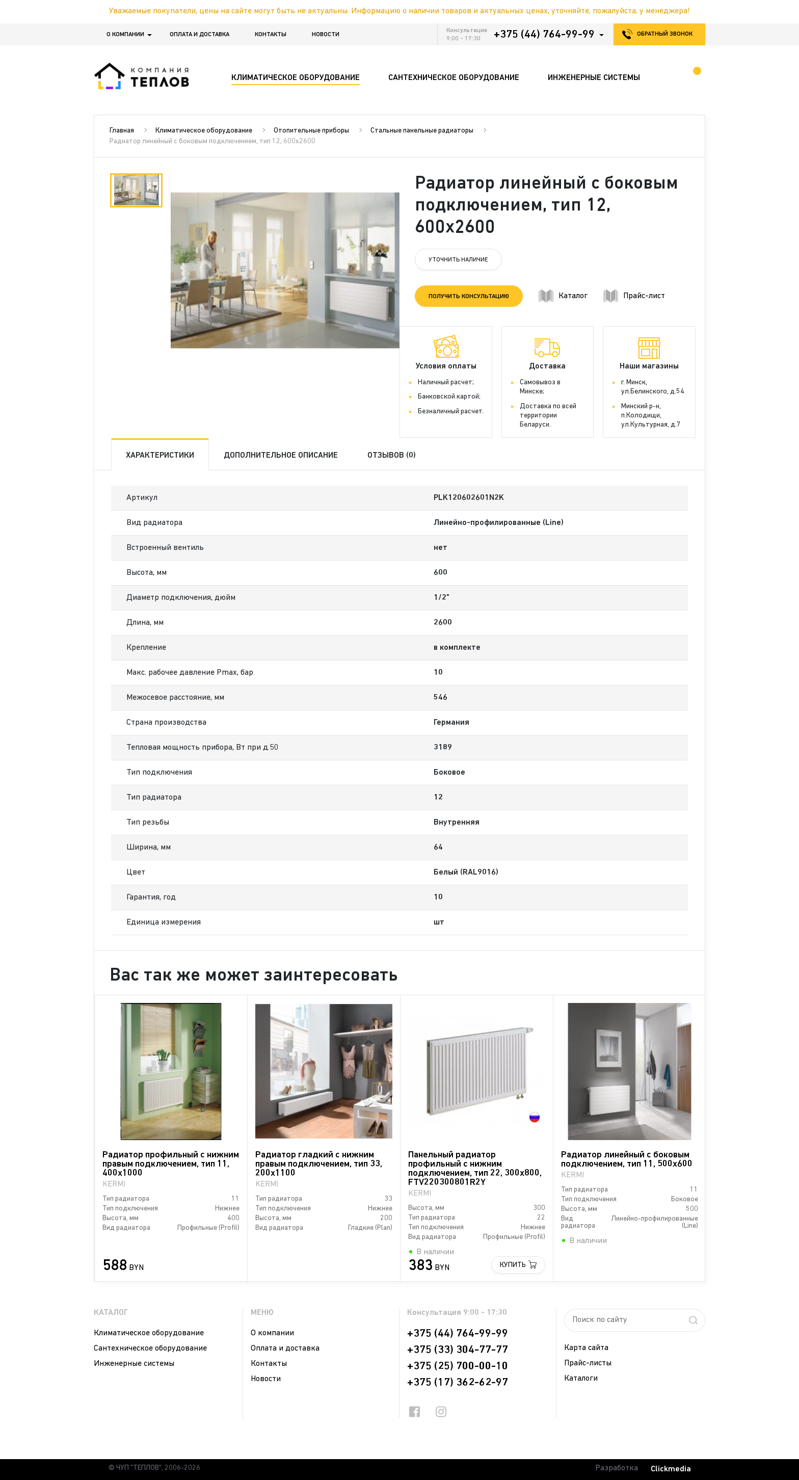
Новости (325, 35)
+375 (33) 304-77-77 (457, 1350)
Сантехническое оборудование (150, 1348)
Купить (513, 1265)
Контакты (270, 35)
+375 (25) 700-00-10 (457, 1366)
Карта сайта (586, 1348)
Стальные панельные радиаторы (421, 131)
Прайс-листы (587, 1363)
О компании (125, 35)
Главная (122, 131)
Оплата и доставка (199, 35)
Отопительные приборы (311, 131)
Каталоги (581, 1379)
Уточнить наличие (458, 260)
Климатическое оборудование (203, 131)
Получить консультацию (469, 297)
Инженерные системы (134, 1364)
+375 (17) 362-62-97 (457, 1382)
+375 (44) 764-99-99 (544, 34)
